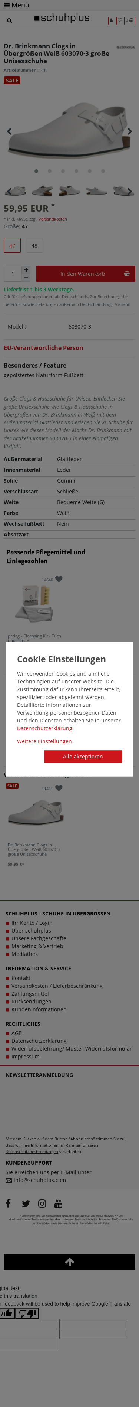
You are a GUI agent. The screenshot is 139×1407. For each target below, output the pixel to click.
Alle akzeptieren (83, 756)
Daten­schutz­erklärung (44, 728)
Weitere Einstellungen (44, 741)
